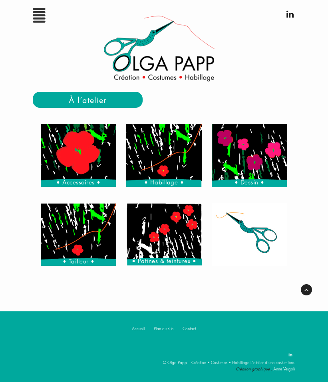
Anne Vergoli (284, 369)
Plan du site (163, 328)
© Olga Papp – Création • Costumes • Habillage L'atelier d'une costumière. (229, 362)
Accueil (138, 328)
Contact (189, 328)
